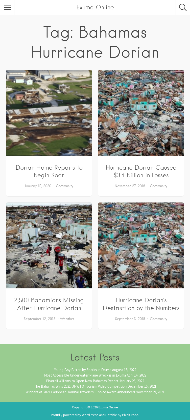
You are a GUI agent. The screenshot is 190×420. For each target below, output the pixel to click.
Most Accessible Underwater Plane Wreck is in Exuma (85, 375)
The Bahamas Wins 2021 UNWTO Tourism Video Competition (80, 386)
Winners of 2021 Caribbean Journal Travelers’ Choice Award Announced (80, 392)
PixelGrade (130, 415)
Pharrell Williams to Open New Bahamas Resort (82, 381)
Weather (67, 319)
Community (64, 186)
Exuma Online (95, 7)
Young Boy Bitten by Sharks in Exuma (82, 369)
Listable (111, 415)
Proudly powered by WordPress (74, 415)
